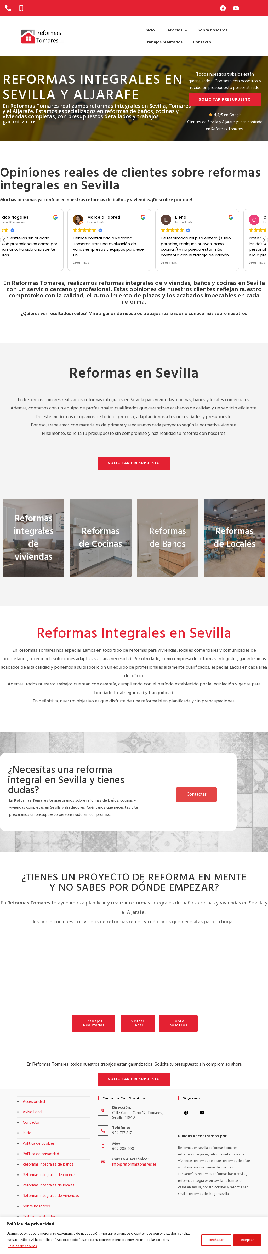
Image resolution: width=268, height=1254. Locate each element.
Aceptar (247, 1240)
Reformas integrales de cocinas (49, 1175)
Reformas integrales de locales (49, 1185)
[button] (176, 30)
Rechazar (216, 1240)
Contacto (202, 42)
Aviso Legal (32, 1112)
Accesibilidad (34, 1102)
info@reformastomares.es (134, 1164)
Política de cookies (23, 1246)
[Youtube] (202, 1113)
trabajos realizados (163, 314)
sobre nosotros (230, 314)
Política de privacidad (41, 1154)
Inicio (150, 30)
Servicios (176, 30)
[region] (134, 1235)
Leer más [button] (106, 262)
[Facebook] (186, 1113)
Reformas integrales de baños (48, 1164)
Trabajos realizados (164, 42)
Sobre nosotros (212, 30)
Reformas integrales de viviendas (51, 1196)
